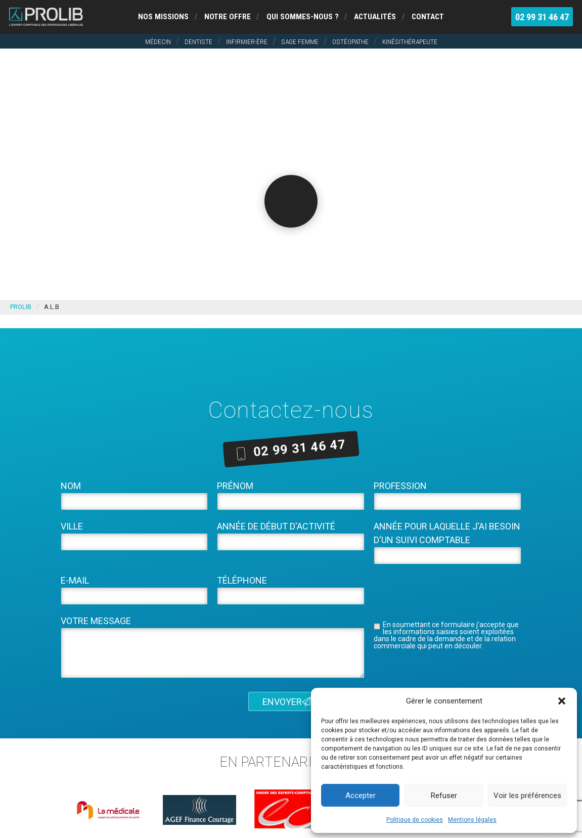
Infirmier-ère (246, 41)
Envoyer (286, 701)
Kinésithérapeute (409, 41)
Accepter (360, 795)
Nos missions (163, 16)
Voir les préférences (527, 795)
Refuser (444, 795)
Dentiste (198, 41)
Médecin (158, 41)
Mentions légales (472, 819)
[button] (562, 701)
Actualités (375, 16)
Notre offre (227, 16)
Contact (428, 16)
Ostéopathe (350, 41)
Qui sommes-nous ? (302, 16)
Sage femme (300, 41)
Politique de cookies (414, 819)
